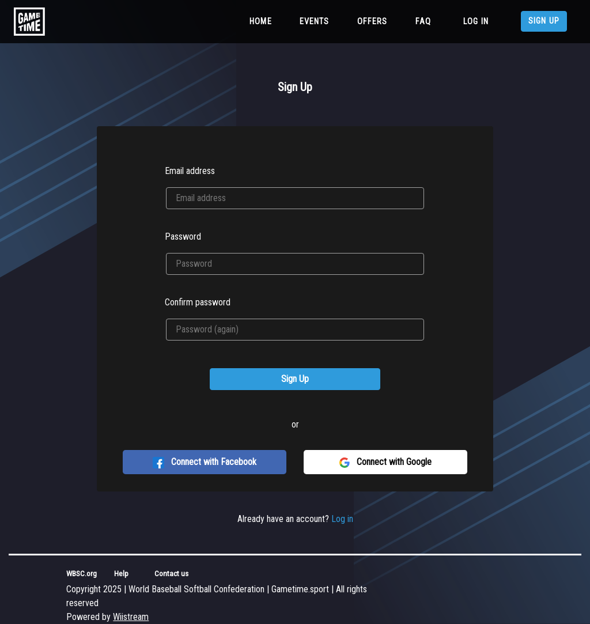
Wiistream (131, 616)
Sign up (543, 21)
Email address (190, 170)
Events (315, 22)
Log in (476, 22)
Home (263, 21)
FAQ (423, 22)
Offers (372, 22)
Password (183, 236)
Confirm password (197, 302)
